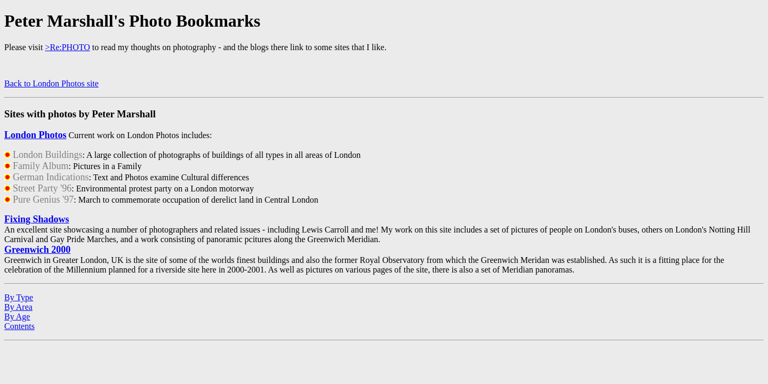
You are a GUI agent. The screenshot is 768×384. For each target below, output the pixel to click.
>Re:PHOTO (67, 47)
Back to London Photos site (51, 83)
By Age (17, 316)
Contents (19, 326)
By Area (18, 306)
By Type (18, 297)
